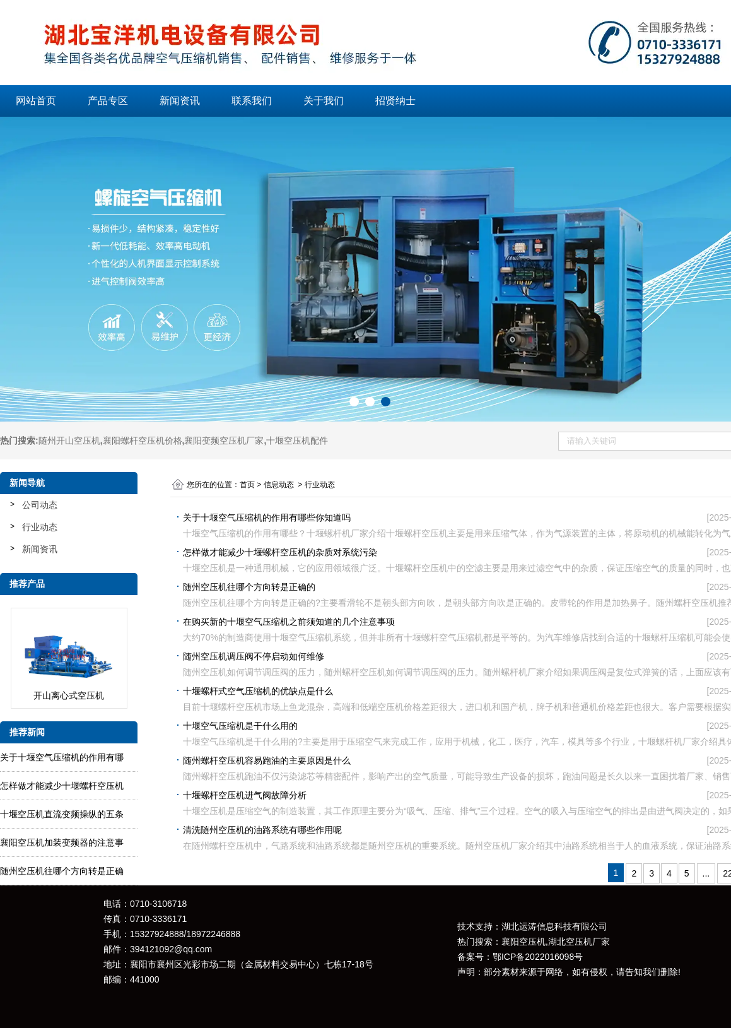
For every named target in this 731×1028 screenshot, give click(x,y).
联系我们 (251, 100)
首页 (247, 484)
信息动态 (279, 484)
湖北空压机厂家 (579, 941)
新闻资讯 (180, 100)
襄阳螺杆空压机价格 (142, 440)
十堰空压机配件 (297, 440)
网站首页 (36, 100)
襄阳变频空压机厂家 (224, 440)
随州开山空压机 (69, 440)
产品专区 (108, 100)
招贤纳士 (395, 100)
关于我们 (323, 100)
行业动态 (39, 527)
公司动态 (39, 505)
